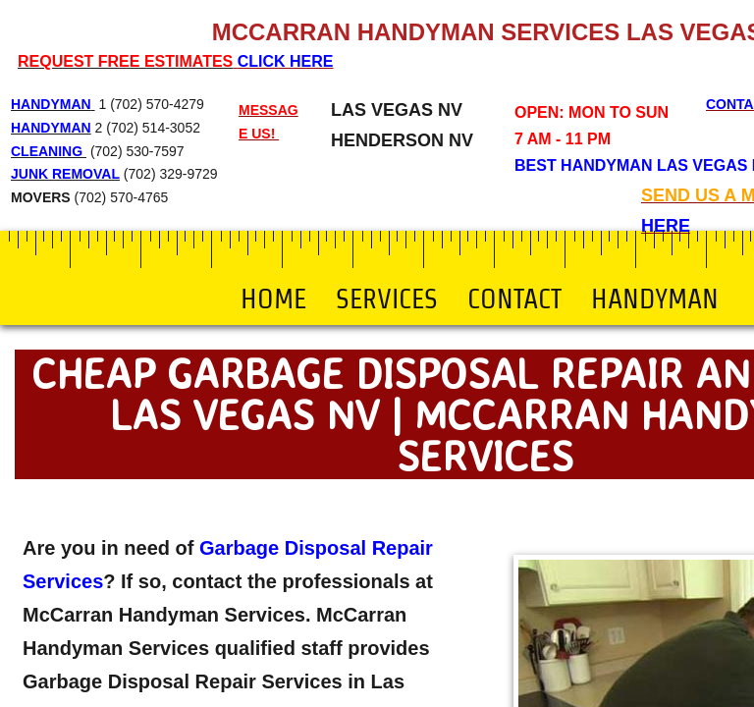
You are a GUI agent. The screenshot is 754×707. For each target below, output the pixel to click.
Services (387, 298)
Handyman (655, 298)
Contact (514, 298)
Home (273, 298)
